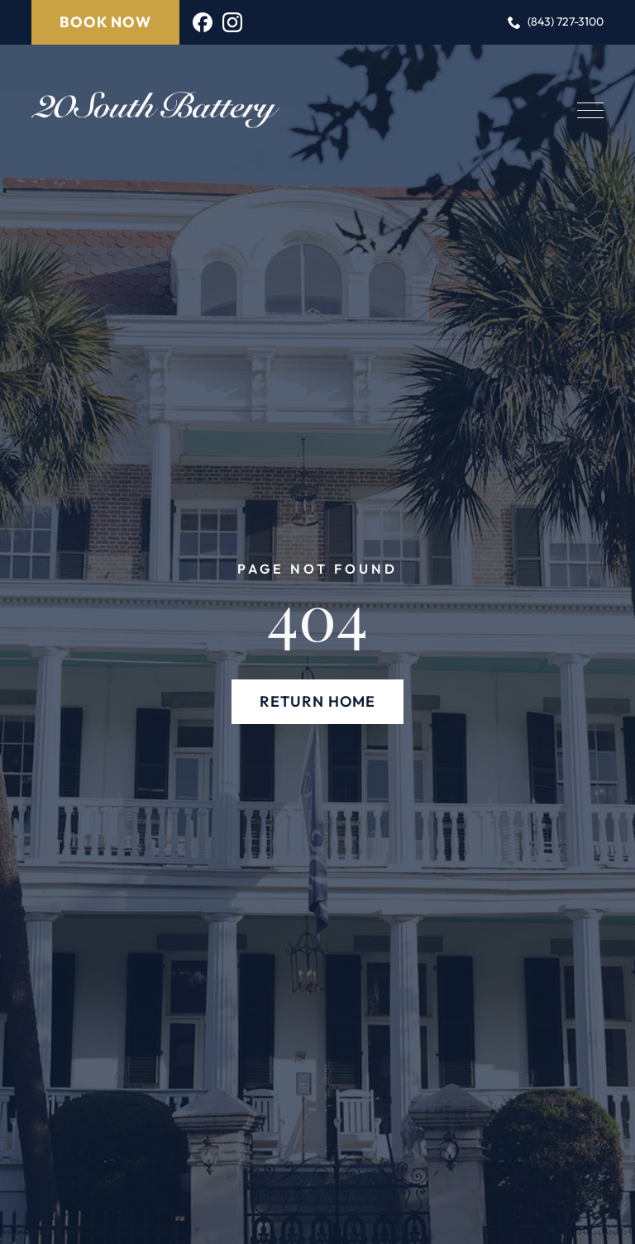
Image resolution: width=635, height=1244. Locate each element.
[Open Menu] (590, 110)
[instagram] (232, 22)
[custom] (202, 22)
